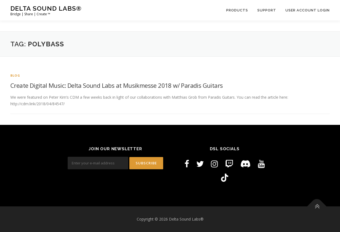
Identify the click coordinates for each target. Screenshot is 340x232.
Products (237, 10)
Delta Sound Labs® (46, 8)
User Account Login (307, 10)
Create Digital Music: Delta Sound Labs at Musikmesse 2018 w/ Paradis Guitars (116, 85)
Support (266, 10)
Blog (15, 75)
